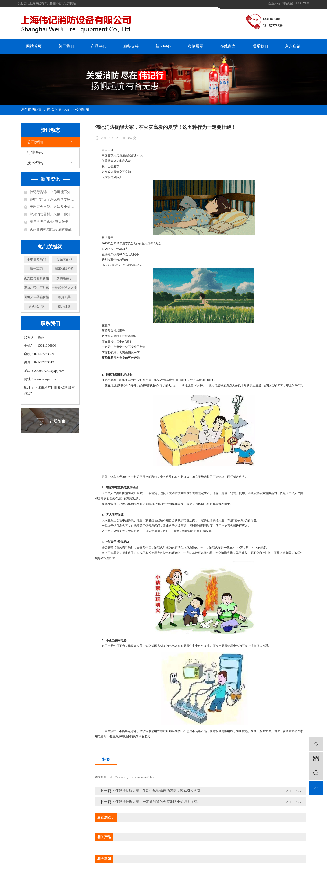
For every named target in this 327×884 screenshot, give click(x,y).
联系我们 (260, 46)
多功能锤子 (64, 278)
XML (306, 3)
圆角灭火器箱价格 (36, 297)
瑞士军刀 (36, 269)
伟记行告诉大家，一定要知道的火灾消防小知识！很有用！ (159, 802)
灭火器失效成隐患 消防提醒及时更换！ (53, 229)
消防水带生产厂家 (36, 287)
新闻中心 (163, 46)
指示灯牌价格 (64, 269)
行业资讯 (35, 152)
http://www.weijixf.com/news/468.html (132, 777)
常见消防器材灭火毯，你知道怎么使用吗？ (53, 214)
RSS (298, 3)
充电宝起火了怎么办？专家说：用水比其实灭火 (53, 199)
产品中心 (98, 46)
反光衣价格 (64, 259)
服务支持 (131, 46)
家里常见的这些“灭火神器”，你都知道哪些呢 (53, 222)
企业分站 (274, 3)
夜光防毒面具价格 (36, 278)
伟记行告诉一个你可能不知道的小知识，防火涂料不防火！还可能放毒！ (53, 192)
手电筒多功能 (36, 259)
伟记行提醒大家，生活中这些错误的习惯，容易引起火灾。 (159, 791)
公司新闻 (82, 109)
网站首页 (34, 46)
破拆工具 (64, 297)
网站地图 (288, 3)
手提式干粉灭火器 (64, 287)
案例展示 (195, 46)
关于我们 (66, 46)
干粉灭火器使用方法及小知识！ (53, 207)
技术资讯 (35, 163)
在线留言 (228, 46)
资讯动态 (65, 109)
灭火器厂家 (37, 306)
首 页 (50, 109)
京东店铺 (292, 46)
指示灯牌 (64, 306)
